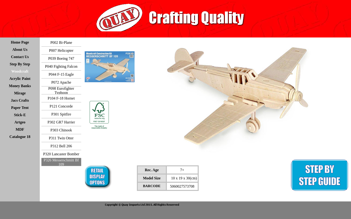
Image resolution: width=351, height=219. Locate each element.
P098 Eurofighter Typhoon (61, 90)
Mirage (20, 93)
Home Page (20, 42)
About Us (19, 50)
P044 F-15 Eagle (61, 74)
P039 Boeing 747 (61, 58)
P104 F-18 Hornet (61, 98)
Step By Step (20, 64)
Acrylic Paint (19, 79)
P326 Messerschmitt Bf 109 (61, 162)
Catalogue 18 (19, 137)
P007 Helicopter (61, 50)
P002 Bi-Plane (61, 43)
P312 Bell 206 (61, 146)
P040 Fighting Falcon (61, 66)
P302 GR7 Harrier (61, 122)
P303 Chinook (61, 130)
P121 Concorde (61, 106)
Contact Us (20, 57)
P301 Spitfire (61, 114)
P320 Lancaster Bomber (61, 154)
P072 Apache (61, 82)
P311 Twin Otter (61, 138)
